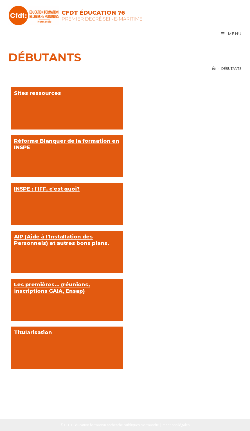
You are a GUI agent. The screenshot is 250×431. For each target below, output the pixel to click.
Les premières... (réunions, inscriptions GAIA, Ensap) (52, 288)
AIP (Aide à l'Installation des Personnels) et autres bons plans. (61, 240)
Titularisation (33, 332)
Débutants (231, 68)
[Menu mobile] (231, 33)
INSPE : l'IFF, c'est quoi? (47, 189)
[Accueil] (214, 68)
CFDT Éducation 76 (93, 12)
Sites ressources (37, 93)
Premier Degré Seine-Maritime (102, 19)
